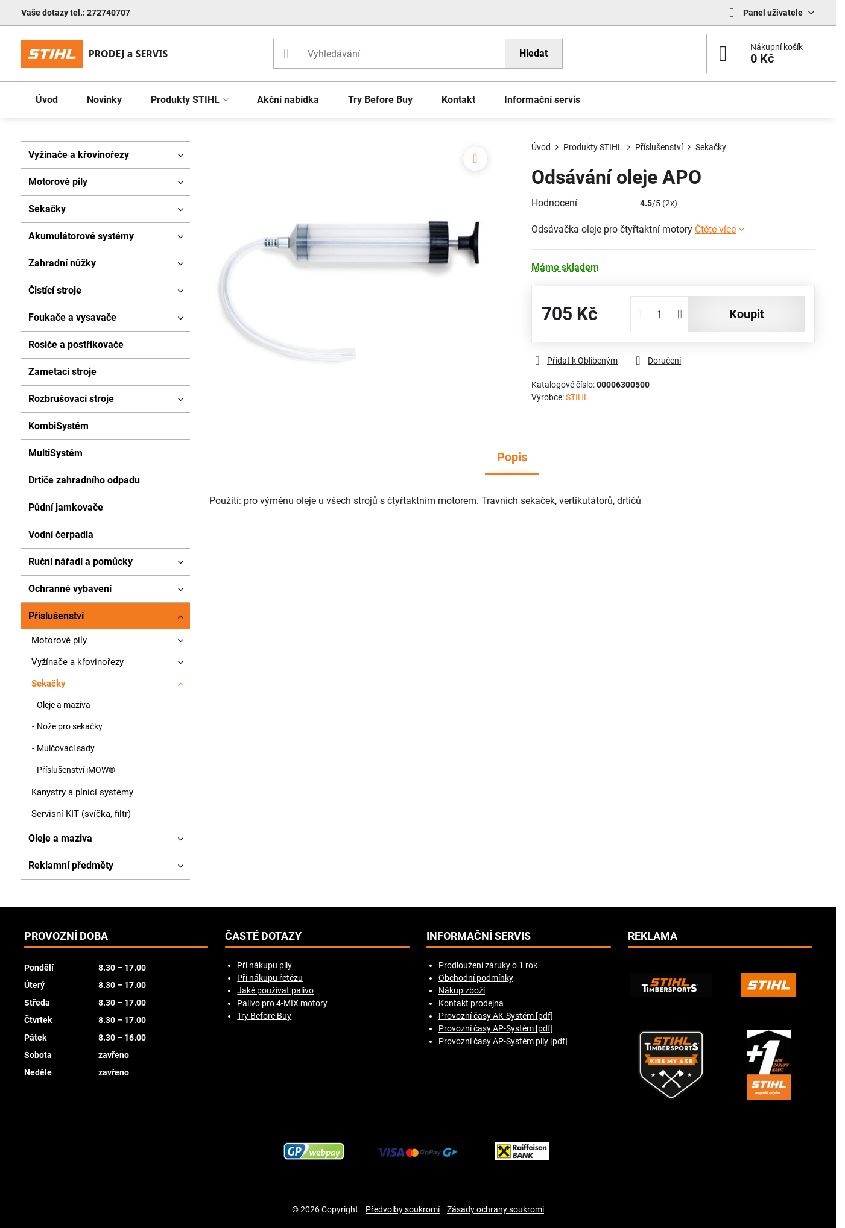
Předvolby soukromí (403, 1209)
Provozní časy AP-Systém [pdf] (495, 1028)
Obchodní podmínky (475, 978)
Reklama (652, 936)
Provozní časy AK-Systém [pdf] (495, 1016)
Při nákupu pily (264, 965)
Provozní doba (66, 936)
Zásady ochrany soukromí (495, 1209)
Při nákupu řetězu (270, 978)
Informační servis (478, 936)
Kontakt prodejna (471, 1003)
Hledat (533, 53)
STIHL (577, 397)
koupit (746, 314)
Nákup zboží (461, 990)
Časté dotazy (263, 936)
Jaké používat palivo (275, 990)
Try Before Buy (264, 1016)
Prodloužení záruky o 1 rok (487, 965)
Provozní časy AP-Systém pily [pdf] (503, 1041)
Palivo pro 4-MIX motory (282, 1003)
